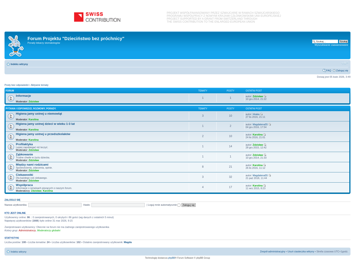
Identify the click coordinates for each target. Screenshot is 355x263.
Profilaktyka (24, 144)
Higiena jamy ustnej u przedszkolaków (43, 134)
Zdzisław (34, 101)
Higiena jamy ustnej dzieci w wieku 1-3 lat (45, 123)
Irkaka (256, 114)
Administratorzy (27, 230)
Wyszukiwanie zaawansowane (331, 44)
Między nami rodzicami (32, 164)
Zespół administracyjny (272, 251)
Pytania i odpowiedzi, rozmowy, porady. (31, 108)
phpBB (171, 258)
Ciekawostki (24, 174)
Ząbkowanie (24, 154)
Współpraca (24, 185)
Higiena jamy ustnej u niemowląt (39, 113)
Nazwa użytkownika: (16, 204)
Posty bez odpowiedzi (17, 85)
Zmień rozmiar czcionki (345, 63)
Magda (128, 242)
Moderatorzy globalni (48, 230)
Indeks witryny (19, 64)
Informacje (23, 95)
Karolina (33, 119)
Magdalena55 (260, 124)
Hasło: (86, 204)
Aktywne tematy (39, 85)
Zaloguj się (342, 70)
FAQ (328, 70)
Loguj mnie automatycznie (164, 204)
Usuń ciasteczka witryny (301, 251)
